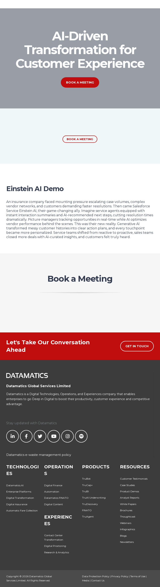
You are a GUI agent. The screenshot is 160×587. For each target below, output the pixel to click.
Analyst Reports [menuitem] (129, 497)
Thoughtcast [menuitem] (127, 516)
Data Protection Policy (95, 576)
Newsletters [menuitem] (127, 541)
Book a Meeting (80, 82)
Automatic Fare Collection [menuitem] (22, 510)
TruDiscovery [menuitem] (90, 504)
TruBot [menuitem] (86, 478)
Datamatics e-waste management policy (38, 455)
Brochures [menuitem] (126, 510)
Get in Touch (137, 346)
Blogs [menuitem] (123, 535)
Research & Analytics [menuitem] (56, 552)
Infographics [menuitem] (127, 529)
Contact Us (97, 580)
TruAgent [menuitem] (88, 516)
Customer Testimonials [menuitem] (134, 478)
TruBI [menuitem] (85, 491)
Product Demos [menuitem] (129, 491)
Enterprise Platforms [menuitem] (18, 491)
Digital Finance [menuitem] (53, 485)
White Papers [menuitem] (128, 504)
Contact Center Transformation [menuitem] (53, 537)
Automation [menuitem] (51, 491)
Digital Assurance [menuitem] (16, 504)
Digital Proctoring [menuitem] (55, 545)
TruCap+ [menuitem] (87, 485)
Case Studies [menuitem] (127, 485)
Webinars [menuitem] (125, 523)
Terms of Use (137, 576)
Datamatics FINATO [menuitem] (56, 497)
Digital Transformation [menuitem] (20, 497)
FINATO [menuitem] (87, 510)
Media (85, 580)
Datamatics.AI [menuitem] (15, 485)
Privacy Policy (119, 576)
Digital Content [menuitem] (53, 504)
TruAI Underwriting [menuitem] (94, 497)
